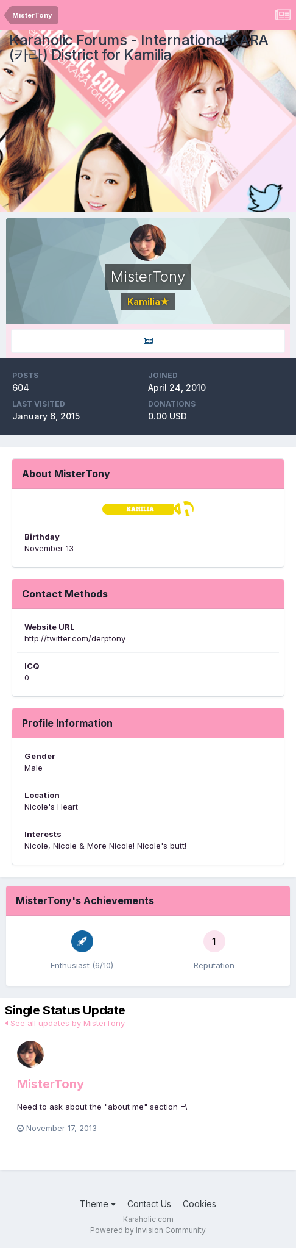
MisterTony (50, 1084)
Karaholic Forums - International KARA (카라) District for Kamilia (139, 47)
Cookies (199, 1204)
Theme (98, 1204)
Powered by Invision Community (148, 1230)
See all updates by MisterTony (65, 1023)
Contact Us (149, 1204)
